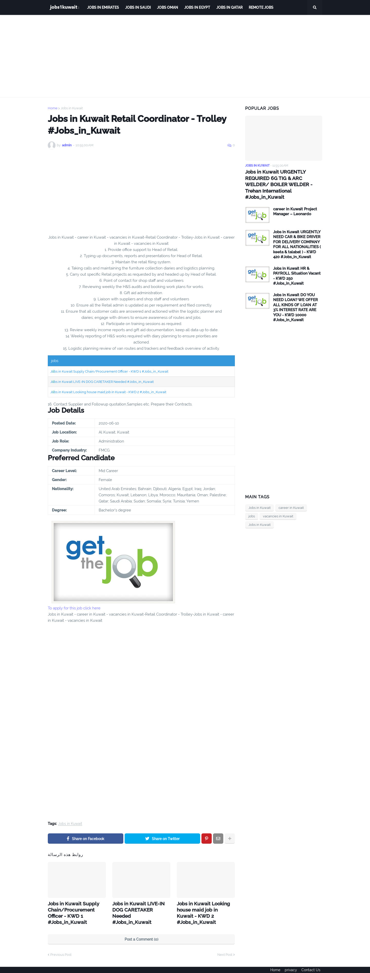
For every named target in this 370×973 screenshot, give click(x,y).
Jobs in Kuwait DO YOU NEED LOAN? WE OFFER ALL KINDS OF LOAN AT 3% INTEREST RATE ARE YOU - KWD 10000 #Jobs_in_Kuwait (295, 300)
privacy (291, 965)
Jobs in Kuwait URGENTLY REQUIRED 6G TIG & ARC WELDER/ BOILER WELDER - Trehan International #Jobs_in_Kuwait (283, 180)
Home (53, 108)
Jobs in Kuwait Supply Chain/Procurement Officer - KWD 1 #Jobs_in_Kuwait (109, 371)
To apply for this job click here (74, 608)
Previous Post (60, 946)
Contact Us (312, 965)
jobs (251, 509)
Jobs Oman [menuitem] (167, 7)
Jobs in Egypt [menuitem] (197, 7)
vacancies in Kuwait (278, 509)
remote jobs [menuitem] (261, 7)
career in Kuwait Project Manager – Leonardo (295, 204)
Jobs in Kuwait (72, 108)
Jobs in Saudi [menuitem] (138, 7)
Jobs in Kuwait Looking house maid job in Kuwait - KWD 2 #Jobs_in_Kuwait (108, 392)
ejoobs (53, 965)
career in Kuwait (291, 500)
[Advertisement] (185, 56)
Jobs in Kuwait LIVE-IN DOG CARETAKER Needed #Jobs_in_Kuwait (102, 382)
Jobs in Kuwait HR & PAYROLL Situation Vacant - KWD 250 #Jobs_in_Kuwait (297, 268)
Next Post (224, 946)
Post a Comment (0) (141, 931)
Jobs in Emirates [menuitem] (103, 7)
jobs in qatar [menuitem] (229, 7)
